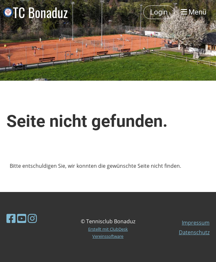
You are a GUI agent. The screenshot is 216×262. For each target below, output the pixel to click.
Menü (193, 12)
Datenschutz (194, 232)
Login (159, 12)
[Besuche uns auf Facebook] (10, 218)
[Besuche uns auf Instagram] (32, 218)
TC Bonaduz (40, 12)
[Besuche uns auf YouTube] (21, 218)
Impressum (196, 222)
